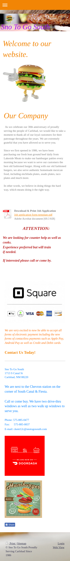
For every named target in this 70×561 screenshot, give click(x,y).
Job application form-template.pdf (33, 214)
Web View (58, 547)
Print (11, 543)
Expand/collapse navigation (35, 5)
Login (61, 543)
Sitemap (21, 543)
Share (9, 524)
